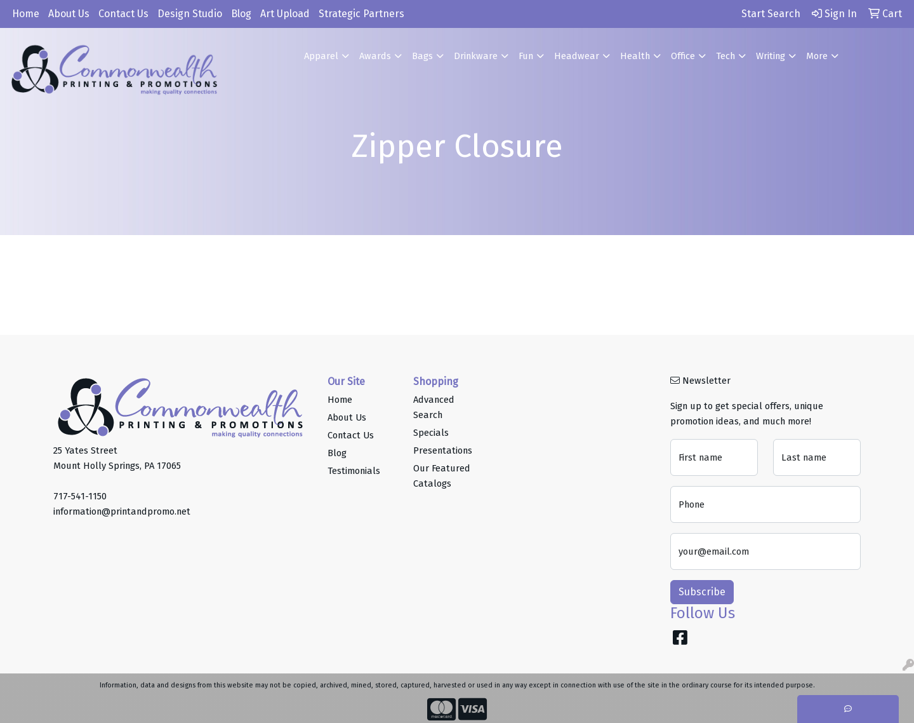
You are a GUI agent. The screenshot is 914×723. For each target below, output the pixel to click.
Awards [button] (375, 56)
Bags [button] (422, 56)
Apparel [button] (321, 56)
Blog (241, 14)
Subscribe (702, 592)
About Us (68, 14)
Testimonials (354, 470)
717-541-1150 (80, 496)
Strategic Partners (361, 14)
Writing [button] (770, 56)
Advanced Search (433, 407)
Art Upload (285, 14)
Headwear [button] (576, 56)
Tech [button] (725, 56)
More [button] (817, 56)
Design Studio (189, 14)
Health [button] (635, 56)
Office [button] (683, 56)
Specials (431, 432)
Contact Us (123, 14)
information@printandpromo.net (121, 511)
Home (25, 14)
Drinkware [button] (476, 56)
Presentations (442, 450)
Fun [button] (526, 56)
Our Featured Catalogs (441, 476)
